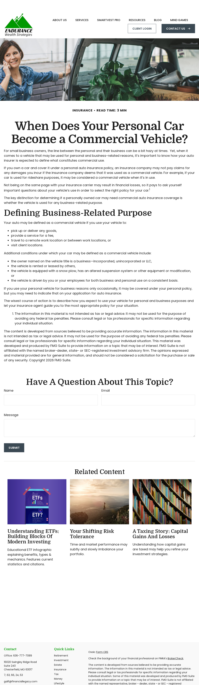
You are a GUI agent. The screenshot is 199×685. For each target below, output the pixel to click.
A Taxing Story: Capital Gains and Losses (160, 523)
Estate (58, 654)
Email (105, 380)
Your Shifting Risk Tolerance (92, 523)
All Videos (60, 682)
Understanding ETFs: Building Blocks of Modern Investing (33, 526)
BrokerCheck (175, 648)
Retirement (61, 645)
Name (8, 380)
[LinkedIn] (12, 676)
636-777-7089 (22, 645)
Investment (61, 649)
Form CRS (102, 641)
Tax (56, 663)
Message (11, 404)
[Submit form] (14, 437)
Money (58, 668)
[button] (59, 9)
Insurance (60, 659)
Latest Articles (63, 677)
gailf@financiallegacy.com (20, 671)
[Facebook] (6, 676)
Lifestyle (59, 672)
